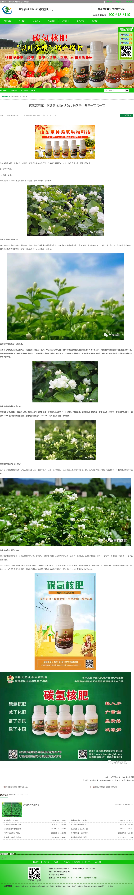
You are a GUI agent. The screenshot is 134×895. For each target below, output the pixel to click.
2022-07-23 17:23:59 (58, 833)
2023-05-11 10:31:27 (125, 820)
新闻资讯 (65, 21)
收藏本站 (109, 2)
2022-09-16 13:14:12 (58, 829)
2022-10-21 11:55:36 (58, 825)
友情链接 (4, 854)
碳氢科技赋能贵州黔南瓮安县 (17, 787)
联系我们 (119, 2)
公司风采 (80, 21)
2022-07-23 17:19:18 (125, 837)
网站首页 (7, 21)
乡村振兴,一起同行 (31, 805)
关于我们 (22, 21)
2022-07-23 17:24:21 (125, 829)
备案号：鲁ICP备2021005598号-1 (72, 878)
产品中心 (36, 21)
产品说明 (51, 21)
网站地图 (129, 2)
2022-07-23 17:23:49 (125, 833)
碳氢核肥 (14, 90)
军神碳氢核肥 (23, 90)
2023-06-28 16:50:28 (58, 820)
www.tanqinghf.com (13, 115)
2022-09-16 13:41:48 (125, 825)
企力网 (4, 858)
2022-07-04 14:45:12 (58, 837)
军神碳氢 (32, 90)
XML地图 (95, 878)
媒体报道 (22, 96)
